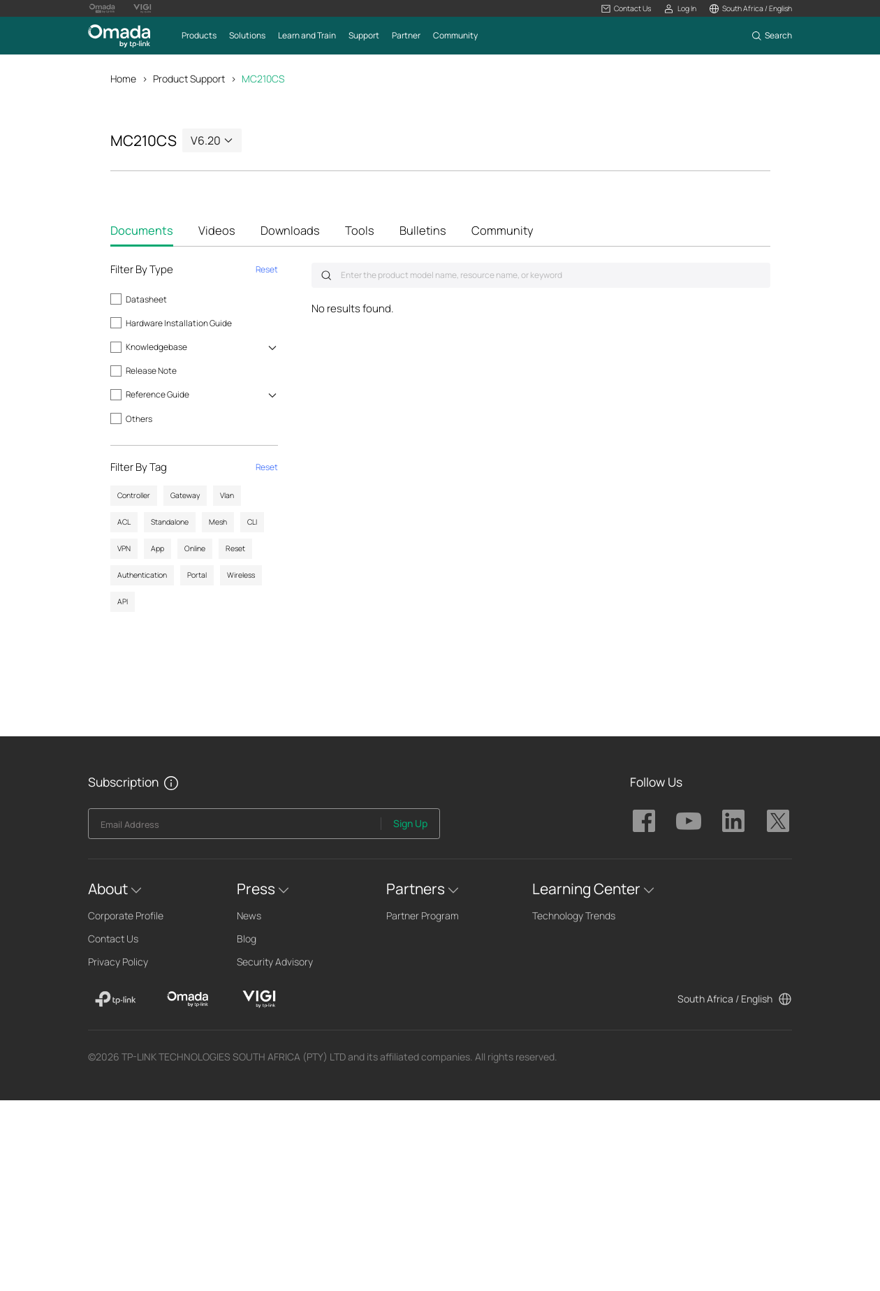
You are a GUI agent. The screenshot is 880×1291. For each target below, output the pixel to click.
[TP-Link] (115, 999)
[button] (626, 8)
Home (123, 78)
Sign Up (410, 823)
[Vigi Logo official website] (142, 8)
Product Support (189, 78)
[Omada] (187, 999)
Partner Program (422, 915)
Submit (326, 275)
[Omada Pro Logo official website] (102, 8)
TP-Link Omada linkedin (733, 821)
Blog (246, 938)
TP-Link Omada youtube (689, 821)
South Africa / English (724, 998)
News (249, 915)
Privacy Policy (118, 961)
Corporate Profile (125, 915)
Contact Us (113, 938)
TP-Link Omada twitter (778, 821)
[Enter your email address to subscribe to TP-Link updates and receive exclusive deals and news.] (235, 827)
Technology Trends (573, 915)
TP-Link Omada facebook (644, 821)
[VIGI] (259, 999)
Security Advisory (275, 961)
